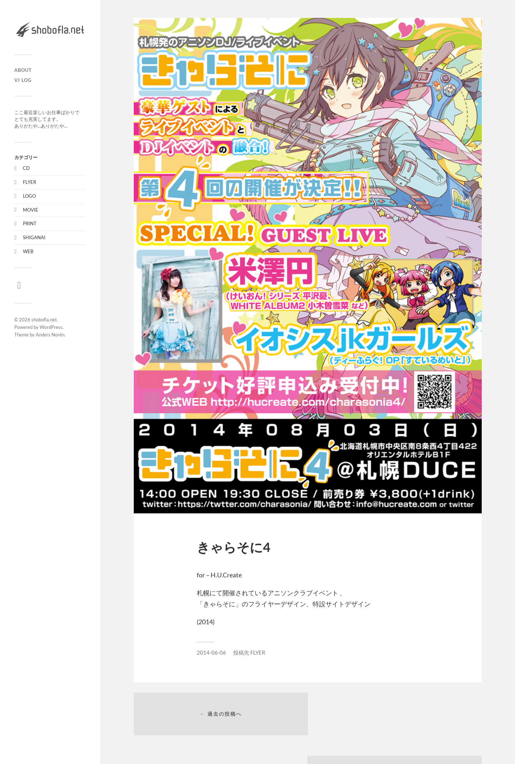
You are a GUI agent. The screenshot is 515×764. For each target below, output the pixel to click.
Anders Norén (50, 334)
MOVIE (30, 210)
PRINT (29, 223)
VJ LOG (22, 80)
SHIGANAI (34, 237)
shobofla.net (44, 319)
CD (26, 168)
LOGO (29, 196)
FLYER (29, 182)
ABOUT (23, 70)
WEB (28, 251)
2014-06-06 (211, 652)
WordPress (51, 327)
